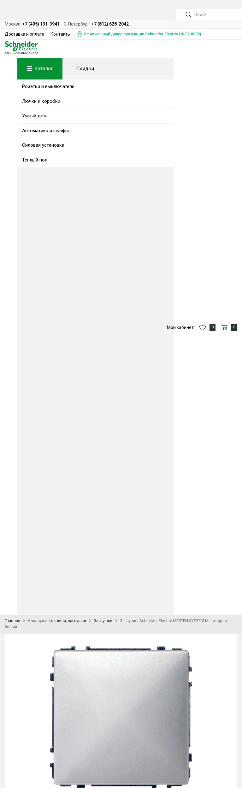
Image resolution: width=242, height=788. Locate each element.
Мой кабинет (180, 368)
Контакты (60, 34)
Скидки (85, 69)
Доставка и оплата (24, 34)
